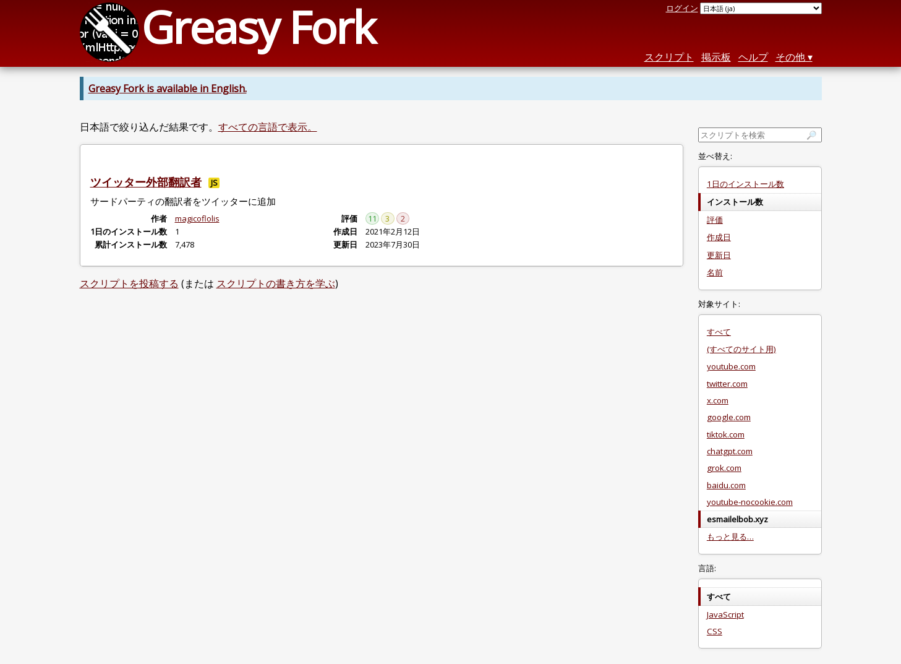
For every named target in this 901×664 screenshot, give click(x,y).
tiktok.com (726, 434)
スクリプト (669, 57)
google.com (729, 417)
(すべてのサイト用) (741, 349)
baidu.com (726, 485)
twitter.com (727, 383)
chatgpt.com (730, 451)
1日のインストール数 (745, 183)
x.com (717, 400)
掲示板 (716, 57)
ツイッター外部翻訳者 (146, 182)
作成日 (719, 237)
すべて (719, 331)
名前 (715, 272)
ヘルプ (753, 57)
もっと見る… (730, 536)
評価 (715, 219)
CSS (714, 631)
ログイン (682, 8)
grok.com (724, 467)
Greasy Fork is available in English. (167, 88)
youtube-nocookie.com (750, 501)
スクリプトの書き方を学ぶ (275, 283)
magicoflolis (197, 218)
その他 (790, 57)
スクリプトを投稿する (129, 283)
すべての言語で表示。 (267, 127)
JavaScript (725, 614)
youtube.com (731, 366)
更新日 (719, 255)
